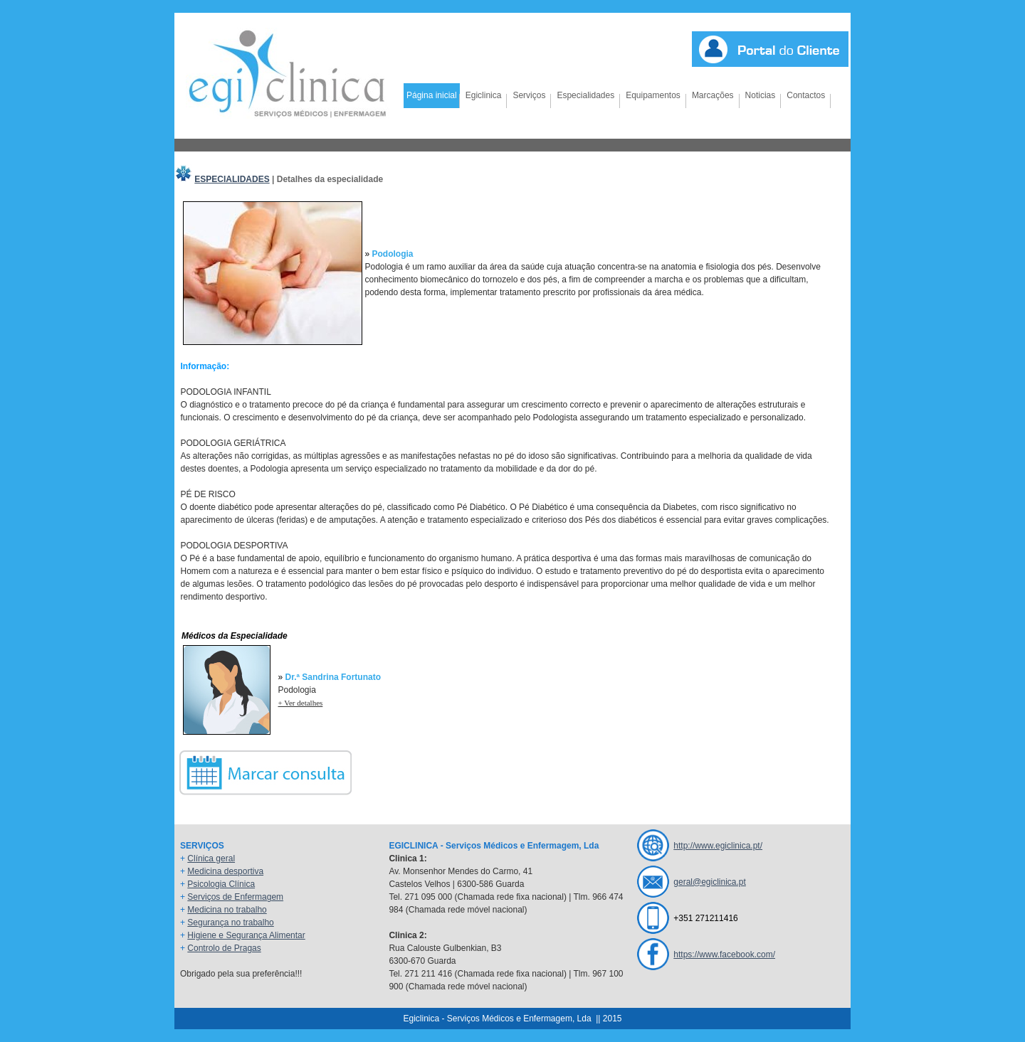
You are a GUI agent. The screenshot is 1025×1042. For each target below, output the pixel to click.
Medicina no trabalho (226, 910)
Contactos (806, 95)
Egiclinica (484, 95)
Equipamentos (653, 95)
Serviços (528, 95)
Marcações (713, 95)
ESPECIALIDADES (231, 179)
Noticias (760, 95)
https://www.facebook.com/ (724, 954)
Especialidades (585, 95)
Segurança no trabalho (230, 922)
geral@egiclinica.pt (709, 882)
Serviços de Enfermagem (235, 897)
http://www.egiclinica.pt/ (717, 846)
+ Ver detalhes (300, 702)
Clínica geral (211, 858)
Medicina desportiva (225, 871)
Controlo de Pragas (224, 948)
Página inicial (431, 95)
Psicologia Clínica (221, 884)
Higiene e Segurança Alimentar (246, 935)
